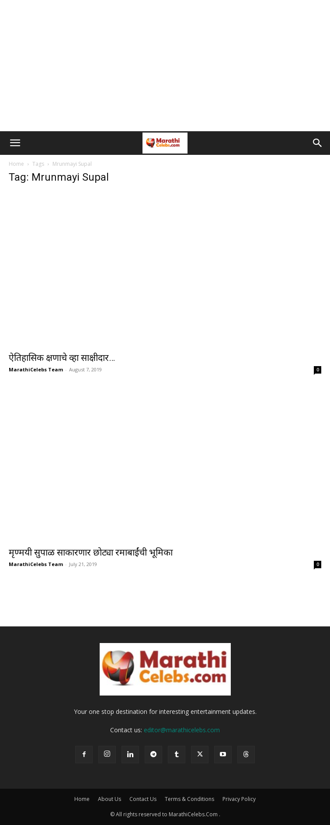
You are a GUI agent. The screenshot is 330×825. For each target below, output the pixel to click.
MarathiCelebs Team (36, 369)
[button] (15, 143)
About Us (109, 799)
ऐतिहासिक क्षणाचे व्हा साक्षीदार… (62, 358)
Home (16, 164)
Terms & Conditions (189, 799)
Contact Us (142, 799)
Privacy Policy (239, 799)
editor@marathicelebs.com (182, 730)
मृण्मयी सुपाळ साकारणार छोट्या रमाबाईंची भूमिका (91, 552)
